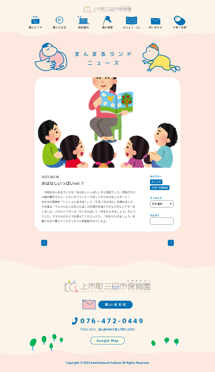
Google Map (108, 340)
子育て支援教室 (160, 187)
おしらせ (156, 181)
